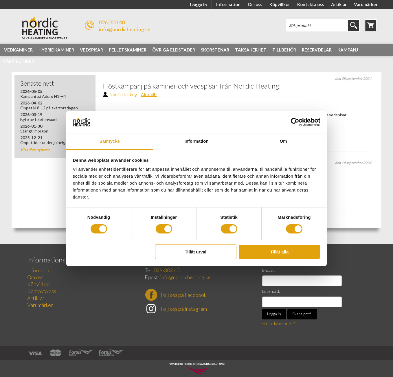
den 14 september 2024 (353, 163)
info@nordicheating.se (124, 29)
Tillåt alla (279, 251)
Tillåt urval (195, 251)
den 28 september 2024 (353, 78)
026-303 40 (112, 22)
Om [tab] (283, 141)
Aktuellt (149, 94)
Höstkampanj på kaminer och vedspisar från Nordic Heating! (192, 86)
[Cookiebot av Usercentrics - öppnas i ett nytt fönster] (295, 122)
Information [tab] (196, 141)
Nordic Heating (123, 94)
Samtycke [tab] (110, 141)
